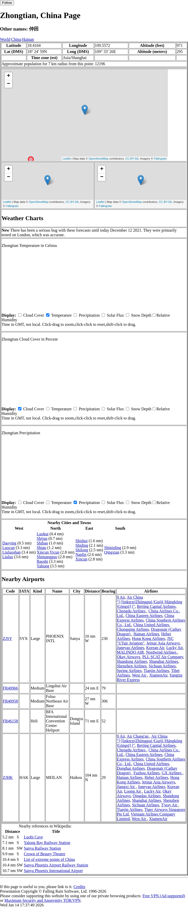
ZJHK (8, 777)
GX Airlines (172, 773)
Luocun (8, 547)
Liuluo (7, 557)
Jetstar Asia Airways (163, 643)
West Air (139, 675)
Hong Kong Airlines (148, 638)
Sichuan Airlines (162, 666)
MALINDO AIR (130, 652)
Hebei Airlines (156, 777)
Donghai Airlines (131, 768)
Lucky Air (174, 648)
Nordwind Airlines (162, 652)
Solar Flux (115, 315)
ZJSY (7, 638)
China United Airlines (151, 625)
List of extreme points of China (49, 859)
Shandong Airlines (132, 661)
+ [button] (8, 76)
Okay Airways (128, 657)
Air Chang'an (138, 736)
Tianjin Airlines (156, 670)
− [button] (8, 84)
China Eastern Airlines (144, 615)
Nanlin (81, 554)
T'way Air (169, 805)
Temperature (61, 315)
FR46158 (10, 721)
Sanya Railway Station (42, 848)
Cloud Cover (33, 315)
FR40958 (10, 701)
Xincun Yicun (48, 552)
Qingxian (111, 552)
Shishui (81, 541)
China (16, 39)
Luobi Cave (33, 837)
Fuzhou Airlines (146, 773)
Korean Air (155, 648)
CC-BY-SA (132, 158)
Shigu (41, 547)
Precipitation (89, 315)
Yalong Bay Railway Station (47, 842)
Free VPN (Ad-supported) (163, 896)
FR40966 (10, 688)
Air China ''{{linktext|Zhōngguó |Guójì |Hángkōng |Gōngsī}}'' (149, 602)
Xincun (81, 559)
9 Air (121, 597)
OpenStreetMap (99, 158)
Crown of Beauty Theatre (44, 854)
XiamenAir (158, 675)
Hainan (28, 39)
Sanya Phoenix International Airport (53, 870)
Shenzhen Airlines (132, 666)
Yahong (43, 566)
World (5, 39)
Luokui (42, 534)
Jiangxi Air (126, 786)
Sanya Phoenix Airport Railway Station (56, 865)
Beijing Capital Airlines (156, 606)
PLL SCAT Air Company (162, 657)
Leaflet (67, 158)
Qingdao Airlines (147, 796)
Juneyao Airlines (130, 648)
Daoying (9, 543)
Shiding (81, 545)
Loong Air (133, 791)
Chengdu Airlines (131, 611)
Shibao (42, 543)
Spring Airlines (129, 670)
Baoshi (42, 561)
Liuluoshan (11, 552)
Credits (79, 887)
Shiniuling (112, 547)
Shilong (81, 550)
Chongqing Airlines (133, 629)
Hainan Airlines (146, 634)
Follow (7, 3)
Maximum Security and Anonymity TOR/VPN (42, 900)
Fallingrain (160, 158)
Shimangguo (47, 557)
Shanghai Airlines (163, 661)
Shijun (42, 538)
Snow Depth (141, 315)
